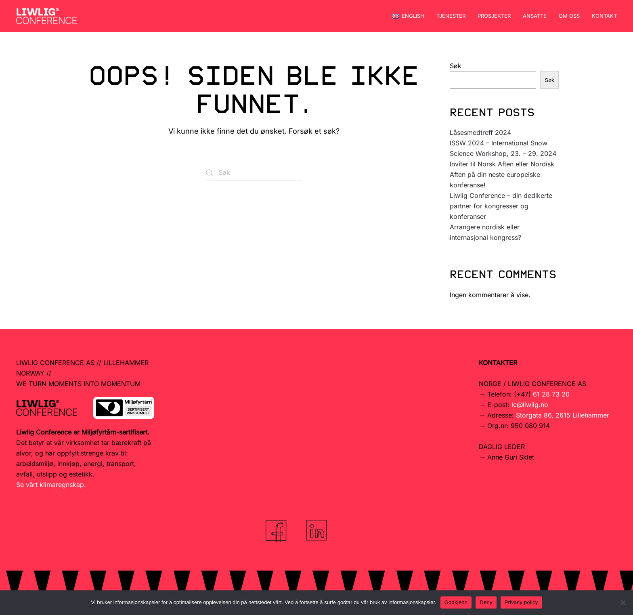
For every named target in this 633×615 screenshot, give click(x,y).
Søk (455, 66)
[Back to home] (46, 16)
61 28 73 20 (551, 394)
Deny (486, 602)
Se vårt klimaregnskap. (51, 485)
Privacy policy (521, 602)
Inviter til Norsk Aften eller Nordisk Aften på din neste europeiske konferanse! (502, 174)
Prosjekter (494, 16)
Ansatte (535, 16)
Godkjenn (456, 602)
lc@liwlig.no (529, 405)
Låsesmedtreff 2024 (480, 132)
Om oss (569, 16)
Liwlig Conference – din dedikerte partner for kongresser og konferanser (501, 205)
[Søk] (253, 173)
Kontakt (604, 16)
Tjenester (450, 16)
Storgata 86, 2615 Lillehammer (562, 415)
